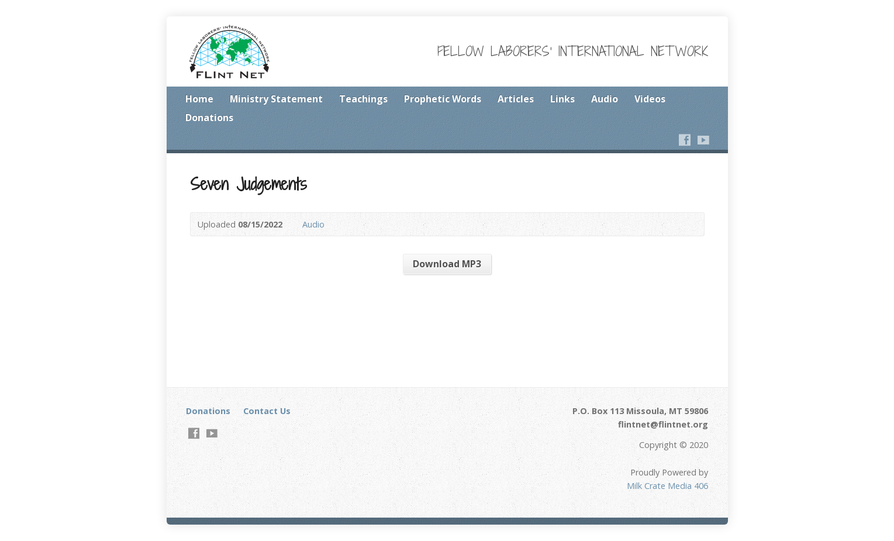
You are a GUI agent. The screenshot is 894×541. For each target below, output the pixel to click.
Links (562, 98)
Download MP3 (447, 263)
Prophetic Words (442, 98)
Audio (604, 98)
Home (199, 98)
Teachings (363, 98)
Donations (209, 117)
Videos (649, 98)
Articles (516, 98)
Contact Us (267, 410)
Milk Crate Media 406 (667, 485)
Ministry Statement (276, 98)
